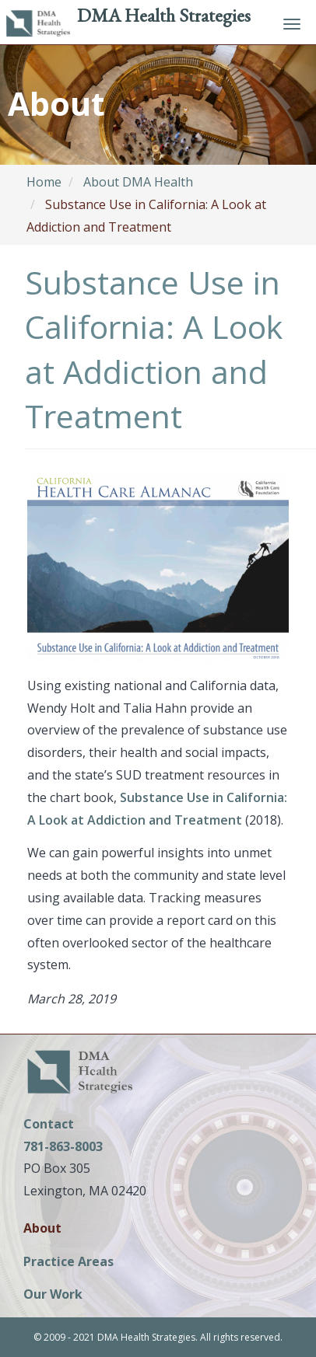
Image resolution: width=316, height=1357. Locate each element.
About (42, 1229)
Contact (48, 1123)
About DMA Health (138, 181)
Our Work (53, 1295)
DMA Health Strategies (164, 15)
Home (43, 181)
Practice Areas (68, 1262)
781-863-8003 (63, 1146)
